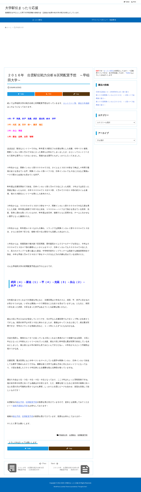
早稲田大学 (20, 27)
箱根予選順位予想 (20, 406)
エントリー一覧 (69, 103)
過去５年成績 (83, 103)
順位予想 (20, 402)
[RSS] (48, 94)
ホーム (9, 27)
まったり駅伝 (109, 71)
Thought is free (82, 486)
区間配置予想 (31, 402)
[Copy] (76, 94)
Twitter (128, 73)
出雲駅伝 (72, 435)
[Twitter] (21, 94)
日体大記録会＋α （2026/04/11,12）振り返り (112, 92)
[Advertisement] (70, 48)
